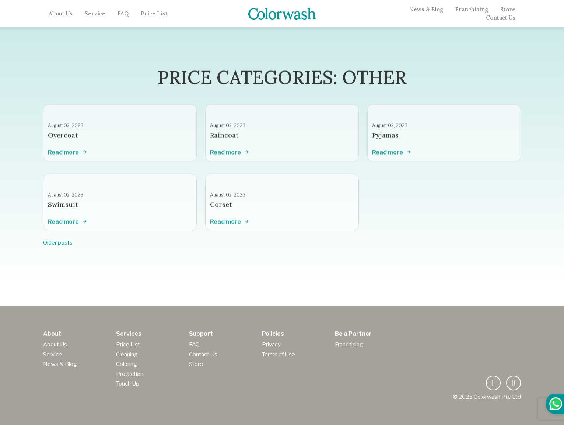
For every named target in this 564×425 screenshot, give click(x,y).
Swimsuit (63, 207)
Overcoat (63, 138)
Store (507, 9)
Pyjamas (385, 138)
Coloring (126, 364)
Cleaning (127, 354)
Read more (68, 155)
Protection (129, 374)
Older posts (58, 242)
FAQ (123, 13)
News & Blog (426, 9)
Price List (154, 13)
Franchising (471, 9)
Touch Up (127, 383)
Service (95, 13)
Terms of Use (278, 354)
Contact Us (500, 17)
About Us (61, 13)
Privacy (271, 344)
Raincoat (224, 138)
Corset (221, 207)
